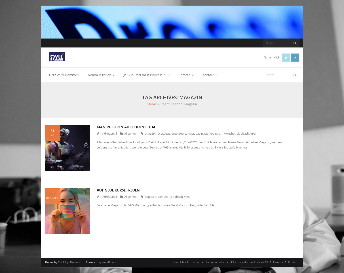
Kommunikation (215, 262)
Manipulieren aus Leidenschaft (127, 127)
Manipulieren (213, 133)
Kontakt (293, 262)
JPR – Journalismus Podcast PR (249, 262)
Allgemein (130, 133)
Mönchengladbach (236, 133)
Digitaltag (164, 133)
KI (189, 133)
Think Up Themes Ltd (71, 262)
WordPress (109, 262)
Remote (278, 262)
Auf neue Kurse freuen (118, 190)
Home (152, 104)
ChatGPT (150, 133)
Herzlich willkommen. (186, 262)
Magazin (197, 133)
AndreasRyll (109, 133)
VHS (253, 133)
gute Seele (179, 133)
